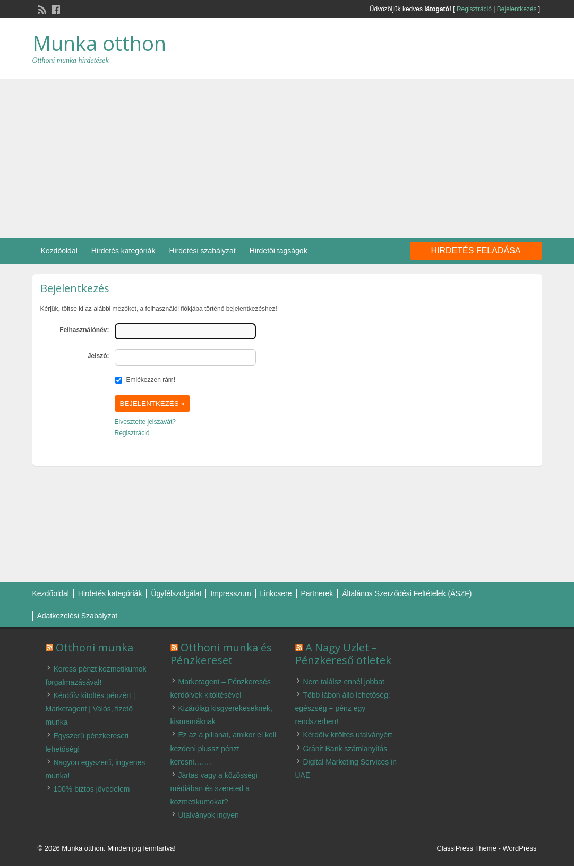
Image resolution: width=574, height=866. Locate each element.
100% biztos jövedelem (92, 789)
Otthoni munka (94, 647)
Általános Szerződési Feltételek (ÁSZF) (407, 593)
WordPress (519, 848)
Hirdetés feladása (476, 250)
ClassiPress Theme (466, 848)
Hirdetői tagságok (278, 251)
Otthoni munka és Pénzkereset (221, 653)
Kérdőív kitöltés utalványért (347, 735)
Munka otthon (99, 43)
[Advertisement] (287, 158)
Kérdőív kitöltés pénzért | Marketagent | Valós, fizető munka (90, 708)
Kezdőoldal (59, 251)
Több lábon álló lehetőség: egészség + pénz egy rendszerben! (342, 708)
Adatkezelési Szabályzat (77, 616)
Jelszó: (98, 356)
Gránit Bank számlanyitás (345, 748)
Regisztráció (474, 9)
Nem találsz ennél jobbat (343, 681)
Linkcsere (276, 593)
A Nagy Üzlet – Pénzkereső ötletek (343, 653)
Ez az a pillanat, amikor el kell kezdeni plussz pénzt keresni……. (223, 748)
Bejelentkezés (517, 9)
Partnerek (317, 593)
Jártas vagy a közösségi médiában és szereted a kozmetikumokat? (214, 788)
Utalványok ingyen (208, 815)
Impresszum (230, 593)
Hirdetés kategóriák (123, 251)
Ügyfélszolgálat (176, 593)
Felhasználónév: (84, 330)
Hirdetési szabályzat (202, 251)
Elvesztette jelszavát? (145, 422)
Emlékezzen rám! (151, 380)
